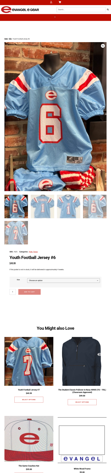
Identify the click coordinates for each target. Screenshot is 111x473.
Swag (35, 251)
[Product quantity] (13, 291)
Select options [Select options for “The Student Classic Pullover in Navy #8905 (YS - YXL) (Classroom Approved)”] (82, 402)
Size (18, 279)
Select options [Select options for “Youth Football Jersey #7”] (29, 399)
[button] (55, 17)
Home (6, 39)
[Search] (108, 9)
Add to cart (29, 291)
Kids (10, 39)
